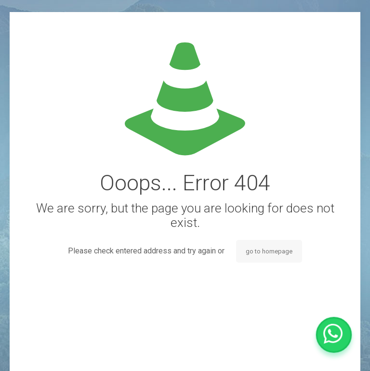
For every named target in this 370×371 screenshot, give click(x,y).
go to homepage (269, 251)
